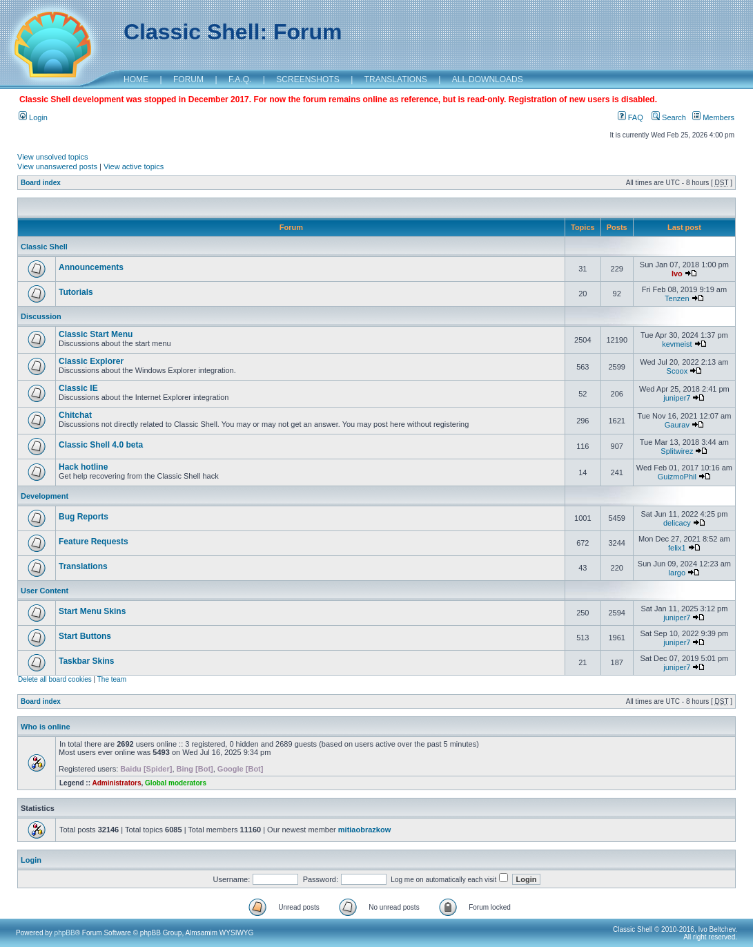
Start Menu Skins (92, 611)
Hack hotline (83, 467)
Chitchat (75, 415)
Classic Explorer (91, 361)
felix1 (677, 548)
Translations (83, 566)
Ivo (677, 273)
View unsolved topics (52, 157)
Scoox (677, 371)
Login (33, 117)
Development (44, 496)
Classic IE (78, 388)
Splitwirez (677, 451)
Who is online (45, 727)
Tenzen (677, 298)
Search (669, 117)
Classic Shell (44, 246)
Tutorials (76, 292)
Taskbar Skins (86, 661)
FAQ (630, 117)
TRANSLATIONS (395, 79)
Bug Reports (83, 517)
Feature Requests (93, 541)
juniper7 (676, 398)
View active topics (134, 166)
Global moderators (175, 783)
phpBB (65, 933)
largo (677, 572)
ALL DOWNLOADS (487, 79)
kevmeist (677, 344)
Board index (41, 182)
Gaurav (677, 425)
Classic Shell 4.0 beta (101, 445)
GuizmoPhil (677, 476)
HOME (136, 79)
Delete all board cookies (55, 679)
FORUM (188, 79)
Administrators (116, 783)
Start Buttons (85, 636)
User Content (44, 590)
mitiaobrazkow (364, 829)
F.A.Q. (239, 79)
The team (111, 679)
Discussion (41, 316)
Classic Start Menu (96, 334)
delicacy (677, 523)
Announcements (91, 267)
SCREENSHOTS (307, 79)
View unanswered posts (57, 166)
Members (713, 117)
